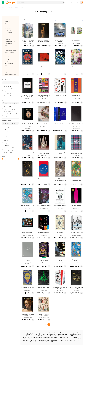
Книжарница (9, 7)
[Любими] (75, 2)
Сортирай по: (50, 19)
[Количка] (81, 2)
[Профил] (77, 2)
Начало (3, 7)
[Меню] (3, 2)
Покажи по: (72, 19)
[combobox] (38, 2)
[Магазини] (72, 2)
